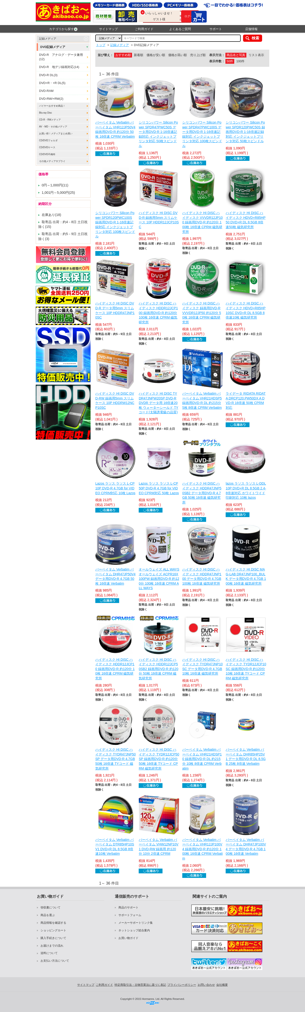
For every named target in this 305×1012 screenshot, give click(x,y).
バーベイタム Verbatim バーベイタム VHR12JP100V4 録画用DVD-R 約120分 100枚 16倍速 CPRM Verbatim (202, 849)
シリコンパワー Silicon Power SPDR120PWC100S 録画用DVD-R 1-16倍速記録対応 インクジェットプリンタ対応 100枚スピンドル (115, 224)
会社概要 (222, 984)
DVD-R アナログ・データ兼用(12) (61, 57)
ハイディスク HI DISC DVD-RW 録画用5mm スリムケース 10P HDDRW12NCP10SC (114, 400)
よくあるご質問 (180, 29)
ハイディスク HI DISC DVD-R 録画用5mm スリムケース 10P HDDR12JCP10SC (159, 220)
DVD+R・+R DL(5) (52, 83)
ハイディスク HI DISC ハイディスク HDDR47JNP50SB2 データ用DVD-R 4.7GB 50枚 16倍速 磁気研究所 (201, 493)
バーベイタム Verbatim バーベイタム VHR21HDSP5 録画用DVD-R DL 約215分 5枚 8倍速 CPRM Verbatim (202, 400)
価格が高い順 (177, 55)
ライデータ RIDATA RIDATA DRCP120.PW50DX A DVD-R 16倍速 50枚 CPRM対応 (245, 400)
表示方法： (217, 55)
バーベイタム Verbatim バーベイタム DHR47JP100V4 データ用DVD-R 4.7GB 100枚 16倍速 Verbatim (246, 847)
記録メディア (47, 38)
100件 (240, 61)
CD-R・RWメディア (50, 119)
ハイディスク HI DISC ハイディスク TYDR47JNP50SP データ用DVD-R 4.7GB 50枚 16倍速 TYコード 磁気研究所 (115, 759)
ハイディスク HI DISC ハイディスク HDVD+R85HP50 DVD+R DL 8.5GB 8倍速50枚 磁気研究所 (245, 220)
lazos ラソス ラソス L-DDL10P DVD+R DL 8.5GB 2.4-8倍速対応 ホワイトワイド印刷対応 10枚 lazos (246, 490)
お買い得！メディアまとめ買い (55, 133)
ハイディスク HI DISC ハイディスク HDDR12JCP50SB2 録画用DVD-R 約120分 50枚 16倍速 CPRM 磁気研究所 (158, 669)
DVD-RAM (46, 91)
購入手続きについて (53, 938)
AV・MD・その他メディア (53, 126)
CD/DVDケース (47, 147)
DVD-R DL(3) (48, 75)
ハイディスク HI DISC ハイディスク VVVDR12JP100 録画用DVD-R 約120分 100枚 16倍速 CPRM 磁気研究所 (202, 222)
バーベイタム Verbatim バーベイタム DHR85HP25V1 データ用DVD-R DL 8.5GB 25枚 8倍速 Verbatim (246, 757)
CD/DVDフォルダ (48, 140)
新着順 (138, 55)
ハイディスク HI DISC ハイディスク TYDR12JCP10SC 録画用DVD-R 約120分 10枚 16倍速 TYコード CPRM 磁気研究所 (246, 669)
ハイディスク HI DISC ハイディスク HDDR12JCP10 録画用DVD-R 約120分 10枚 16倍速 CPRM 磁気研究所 (115, 669)
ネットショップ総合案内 (134, 930)
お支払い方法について (55, 960)
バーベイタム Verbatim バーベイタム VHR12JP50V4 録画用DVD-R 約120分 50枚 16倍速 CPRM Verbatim (115, 129)
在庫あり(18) (51, 215)
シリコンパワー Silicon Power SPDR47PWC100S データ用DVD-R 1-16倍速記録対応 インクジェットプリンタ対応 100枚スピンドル (202, 134)
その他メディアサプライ (52, 161)
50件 (230, 61)
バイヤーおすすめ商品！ (52, 106)
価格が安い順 (156, 55)
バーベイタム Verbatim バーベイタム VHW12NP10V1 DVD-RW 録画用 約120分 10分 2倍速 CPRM (158, 847)
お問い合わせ (206, 984)
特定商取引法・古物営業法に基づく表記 (140, 984)
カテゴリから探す (63, 29)
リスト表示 (256, 55)
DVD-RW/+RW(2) (51, 98)
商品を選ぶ (48, 915)
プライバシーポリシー (182, 984)
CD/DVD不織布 (47, 154)
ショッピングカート (53, 930)
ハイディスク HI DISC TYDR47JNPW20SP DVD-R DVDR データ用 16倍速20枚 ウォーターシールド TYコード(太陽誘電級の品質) (158, 403)
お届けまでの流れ (52, 945)
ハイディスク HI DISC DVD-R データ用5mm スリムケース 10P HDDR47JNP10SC (115, 310)
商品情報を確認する (53, 922)
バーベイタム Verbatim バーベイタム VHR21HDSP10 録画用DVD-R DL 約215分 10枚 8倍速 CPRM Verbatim (202, 759)
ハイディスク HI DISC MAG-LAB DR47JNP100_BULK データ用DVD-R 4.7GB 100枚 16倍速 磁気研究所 (246, 576)
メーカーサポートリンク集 (135, 922)
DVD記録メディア (52, 47)
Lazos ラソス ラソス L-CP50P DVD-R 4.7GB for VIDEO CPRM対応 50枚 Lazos (159, 488)
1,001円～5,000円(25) (58, 192)
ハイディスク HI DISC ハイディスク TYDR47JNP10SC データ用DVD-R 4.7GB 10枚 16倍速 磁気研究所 (202, 667)
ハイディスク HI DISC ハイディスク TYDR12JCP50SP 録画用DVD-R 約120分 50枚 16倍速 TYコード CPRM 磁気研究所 (159, 759)
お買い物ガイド (128, 938)
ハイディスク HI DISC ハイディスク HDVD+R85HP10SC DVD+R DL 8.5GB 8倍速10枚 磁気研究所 (245, 310)
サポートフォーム (129, 915)
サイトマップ (108, 29)
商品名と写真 (236, 55)
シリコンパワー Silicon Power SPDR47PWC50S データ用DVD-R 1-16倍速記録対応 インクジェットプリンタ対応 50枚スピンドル (158, 134)
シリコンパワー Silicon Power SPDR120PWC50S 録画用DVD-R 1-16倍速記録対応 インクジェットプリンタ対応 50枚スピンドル (245, 132)
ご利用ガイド (144, 29)
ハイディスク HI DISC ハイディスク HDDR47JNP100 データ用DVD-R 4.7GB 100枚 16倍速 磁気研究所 (201, 576)
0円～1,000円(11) (55, 185)
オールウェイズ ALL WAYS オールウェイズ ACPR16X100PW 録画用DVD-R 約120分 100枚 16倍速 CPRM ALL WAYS (159, 578)
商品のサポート (128, 907)
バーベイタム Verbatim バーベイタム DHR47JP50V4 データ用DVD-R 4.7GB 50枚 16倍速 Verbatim (115, 576)
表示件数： (217, 61)
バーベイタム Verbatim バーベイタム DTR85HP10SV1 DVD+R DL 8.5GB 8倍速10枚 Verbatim (114, 847)
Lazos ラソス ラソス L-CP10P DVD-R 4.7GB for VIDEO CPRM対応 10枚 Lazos (115, 488)
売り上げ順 (198, 55)
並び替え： (105, 55)
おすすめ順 (123, 55)
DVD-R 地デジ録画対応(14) (59, 67)
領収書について (51, 907)
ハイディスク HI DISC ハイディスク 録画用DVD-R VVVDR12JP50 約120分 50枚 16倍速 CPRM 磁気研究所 (201, 312)
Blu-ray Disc (45, 112)
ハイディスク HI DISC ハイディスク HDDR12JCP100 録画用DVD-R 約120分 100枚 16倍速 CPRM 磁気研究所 (158, 312)
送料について (49, 953)
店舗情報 (251, 29)
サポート (215, 29)
